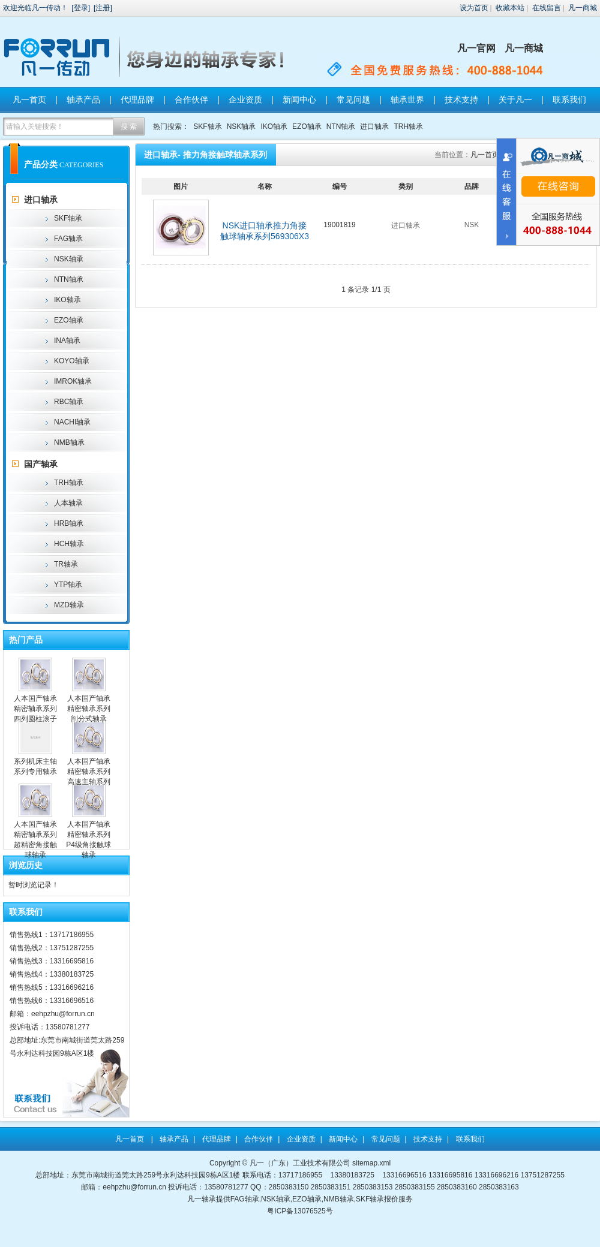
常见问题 (353, 99)
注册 (102, 8)
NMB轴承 (69, 442)
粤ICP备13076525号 (299, 1211)
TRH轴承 (408, 126)
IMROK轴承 (73, 381)
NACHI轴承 (72, 422)
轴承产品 (83, 99)
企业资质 (245, 99)
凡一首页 (29, 99)
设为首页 (474, 8)
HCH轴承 (69, 544)
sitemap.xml (371, 1163)
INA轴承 (67, 340)
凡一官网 (476, 48)
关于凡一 (515, 99)
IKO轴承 (273, 126)
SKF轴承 (207, 126)
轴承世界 (407, 99)
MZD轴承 (69, 605)
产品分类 (41, 164)
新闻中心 (299, 99)
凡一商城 (582, 8)
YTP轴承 (68, 584)
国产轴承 (41, 464)
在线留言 (546, 8)
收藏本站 (510, 8)
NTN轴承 (341, 126)
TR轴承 (66, 564)
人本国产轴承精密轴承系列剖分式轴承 (88, 708)
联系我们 (569, 99)
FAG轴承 (68, 238)
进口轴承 (374, 126)
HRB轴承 (68, 523)
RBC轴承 (68, 401)
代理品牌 (137, 99)
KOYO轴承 (71, 361)
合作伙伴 (191, 99)
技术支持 (461, 99)
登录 (81, 8)
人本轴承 (68, 503)
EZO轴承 (307, 126)
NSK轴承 (241, 126)
